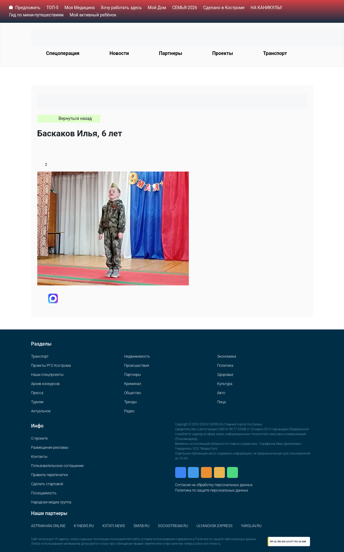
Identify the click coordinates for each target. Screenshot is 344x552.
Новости (119, 53)
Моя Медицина (80, 7)
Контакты (39, 457)
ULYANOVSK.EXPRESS (214, 526)
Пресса (37, 393)
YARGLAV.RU (251, 526)
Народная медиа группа (51, 502)
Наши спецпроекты (47, 375)
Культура (224, 384)
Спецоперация (62, 53)
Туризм (37, 402)
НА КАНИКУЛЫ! (266, 7)
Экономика (226, 356)
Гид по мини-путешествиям (36, 14)
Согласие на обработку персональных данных (214, 485)
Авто (221, 393)
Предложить (27, 7)
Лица (221, 402)
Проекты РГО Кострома (51, 365)
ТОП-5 (52, 7)
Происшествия (136, 365)
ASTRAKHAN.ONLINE (48, 526)
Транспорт (275, 53)
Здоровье (225, 375)
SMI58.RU (141, 526)
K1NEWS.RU (84, 526)
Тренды (130, 402)
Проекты (222, 53)
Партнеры (170, 53)
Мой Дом (157, 7)
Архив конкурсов (45, 384)
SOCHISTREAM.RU (173, 526)
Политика (225, 365)
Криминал (132, 384)
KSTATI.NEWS (113, 526)
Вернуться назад (75, 118)
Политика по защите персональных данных (211, 490)
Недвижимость (137, 356)
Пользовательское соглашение (57, 466)
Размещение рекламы (49, 447)
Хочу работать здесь (121, 7)
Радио (129, 411)
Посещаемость (44, 493)
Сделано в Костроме (224, 7)
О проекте (39, 438)
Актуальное (41, 411)
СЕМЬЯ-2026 (184, 7)
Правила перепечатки (49, 475)
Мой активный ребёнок (93, 14)
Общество (132, 393)
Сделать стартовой (47, 484)
